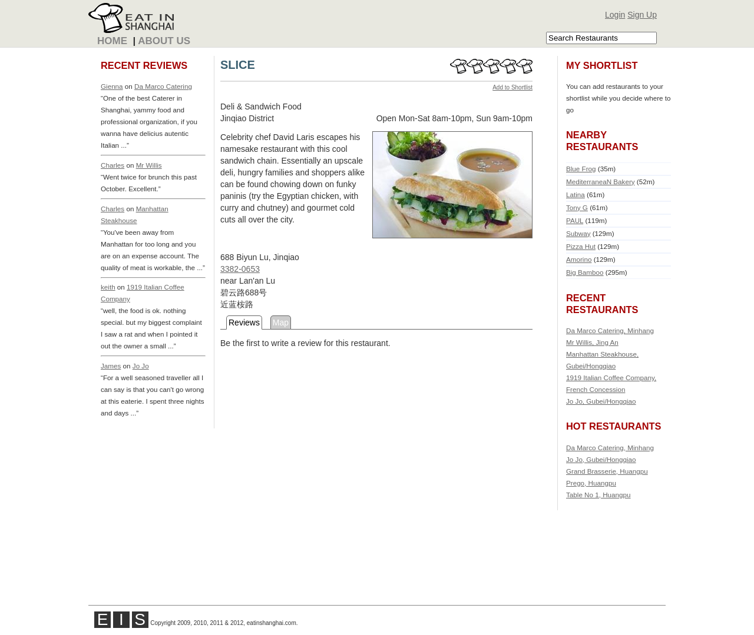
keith (108, 287)
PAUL (574, 220)
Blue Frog (581, 168)
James (111, 366)
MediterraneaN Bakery (600, 181)
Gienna (112, 86)
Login (615, 14)
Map (281, 322)
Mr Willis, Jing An (592, 342)
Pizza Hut (581, 246)
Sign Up (642, 14)
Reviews (244, 322)
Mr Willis (149, 165)
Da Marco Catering (163, 86)
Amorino (578, 259)
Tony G (577, 207)
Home (112, 40)
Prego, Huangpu (591, 483)
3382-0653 (240, 269)
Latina (575, 194)
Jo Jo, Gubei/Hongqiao (601, 401)
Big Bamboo (585, 272)
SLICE (237, 64)
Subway (578, 233)
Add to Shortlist (512, 87)
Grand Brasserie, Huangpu (607, 471)
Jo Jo (141, 366)
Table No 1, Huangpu (598, 494)
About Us (164, 40)
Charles (112, 165)
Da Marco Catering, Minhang (610, 330)
